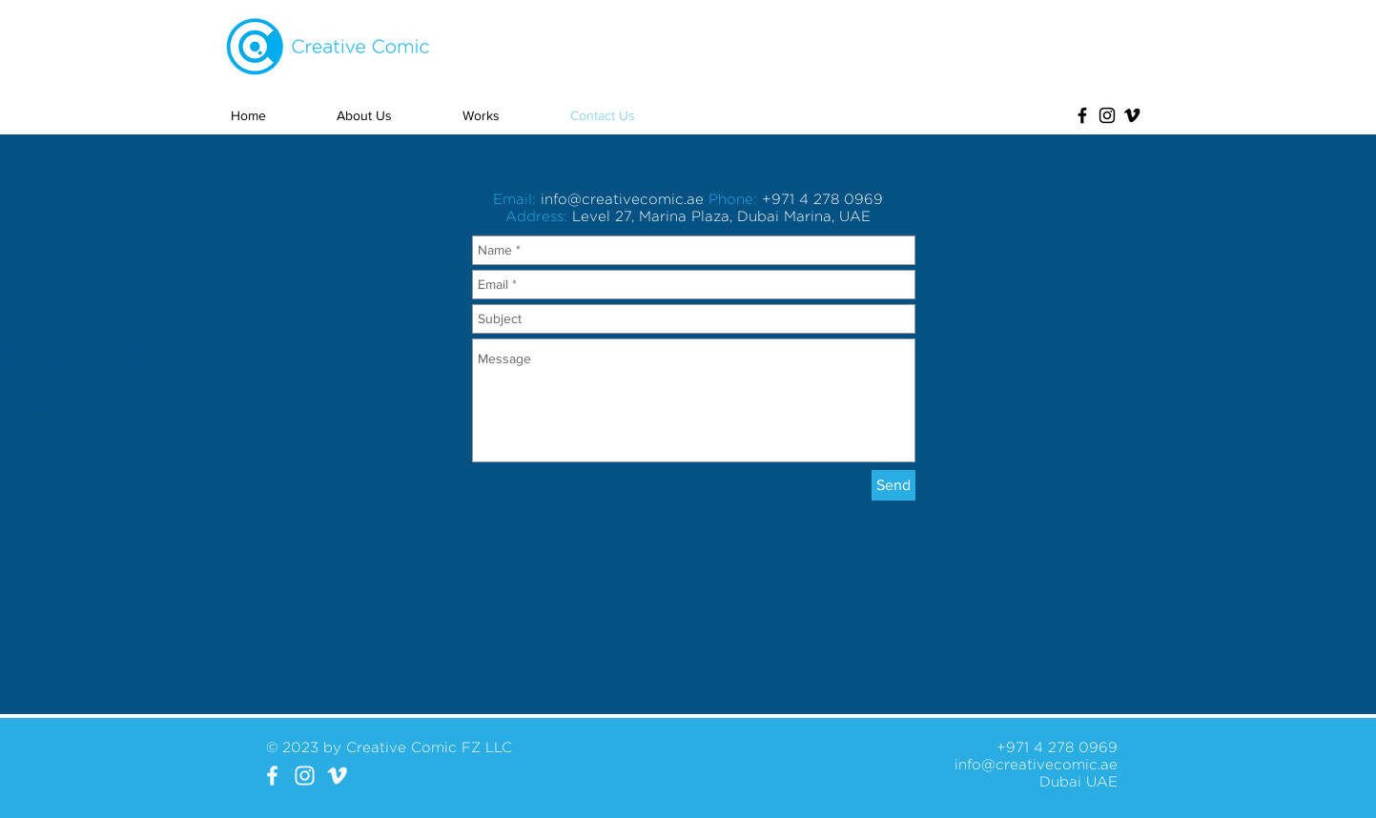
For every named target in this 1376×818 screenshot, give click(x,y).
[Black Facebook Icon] (1082, 115)
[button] (507, 116)
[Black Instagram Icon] (1107, 115)
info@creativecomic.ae (622, 199)
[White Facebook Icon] (272, 775)
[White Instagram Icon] (305, 775)
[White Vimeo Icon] (337, 775)
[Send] (893, 485)
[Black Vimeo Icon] (1131, 115)
